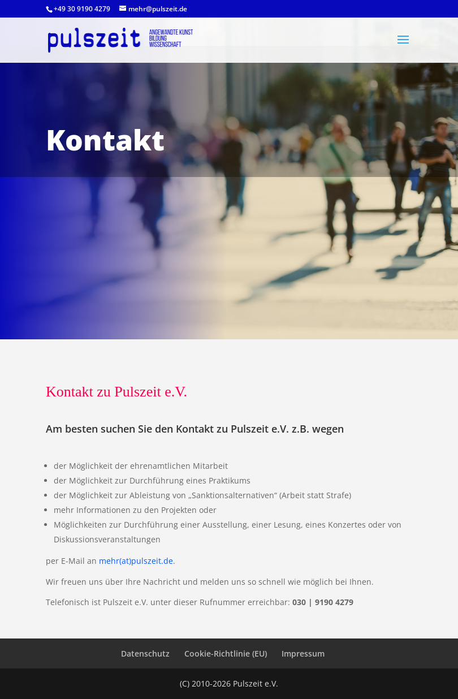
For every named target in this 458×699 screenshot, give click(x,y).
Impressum (303, 653)
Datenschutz (145, 653)
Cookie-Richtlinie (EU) (225, 653)
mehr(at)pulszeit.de (136, 560)
